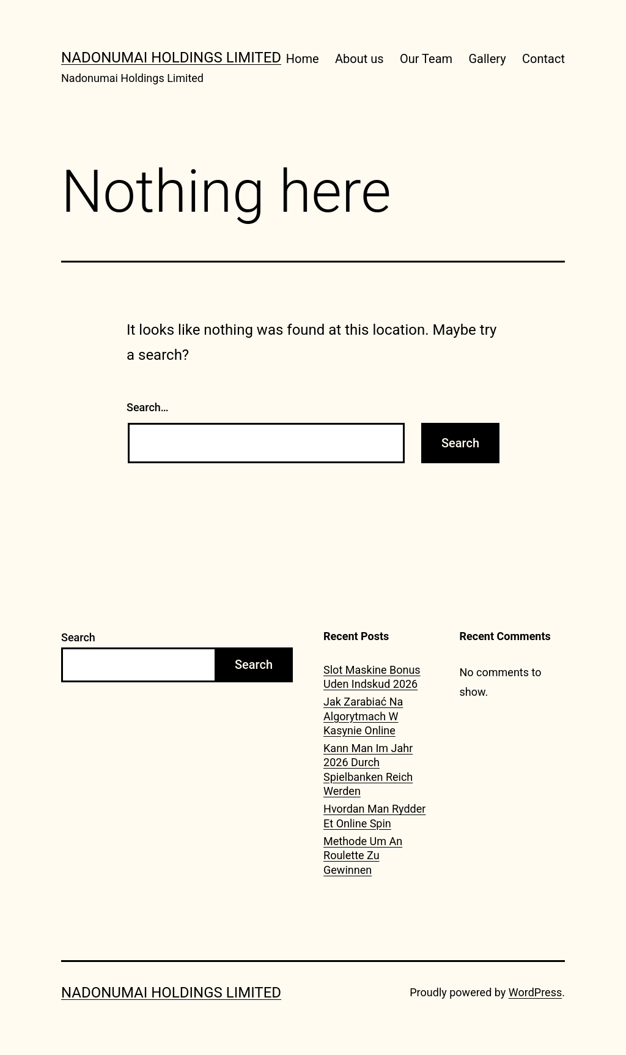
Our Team (426, 58)
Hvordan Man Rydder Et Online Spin (374, 815)
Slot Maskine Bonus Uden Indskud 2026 (372, 676)
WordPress (535, 992)
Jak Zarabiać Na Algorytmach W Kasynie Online (363, 716)
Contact (543, 58)
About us (359, 58)
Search (78, 637)
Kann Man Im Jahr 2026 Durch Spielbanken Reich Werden (368, 769)
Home (302, 58)
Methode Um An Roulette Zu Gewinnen (362, 855)
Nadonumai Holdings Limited (171, 57)
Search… (148, 407)
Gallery (487, 58)
